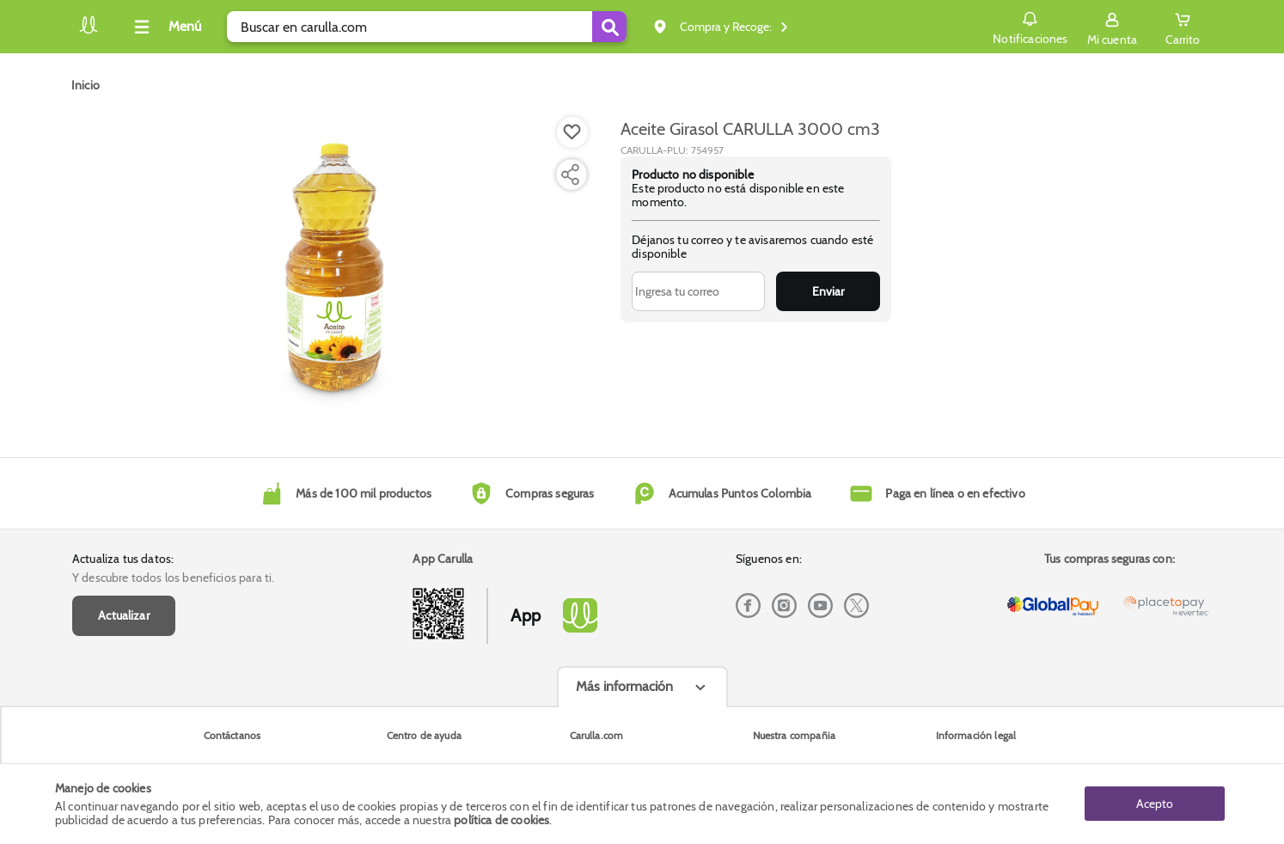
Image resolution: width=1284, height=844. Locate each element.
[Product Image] (334, 267)
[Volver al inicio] (88, 31)
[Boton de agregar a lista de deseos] (572, 132)
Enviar (828, 291)
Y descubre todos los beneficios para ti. (173, 577)
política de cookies (501, 820)
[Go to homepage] (85, 85)
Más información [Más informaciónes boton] (624, 686)
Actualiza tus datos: (123, 559)
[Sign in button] (1112, 26)
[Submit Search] (609, 26)
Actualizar (124, 615)
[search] (427, 26)
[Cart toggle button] (1183, 26)
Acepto (1154, 803)
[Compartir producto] (569, 174)
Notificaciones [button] (1030, 26)
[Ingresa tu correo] (698, 291)
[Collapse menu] (165, 26)
